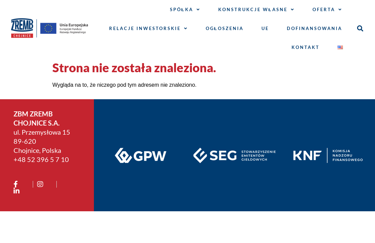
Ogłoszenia (225, 28)
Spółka (185, 9)
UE (265, 28)
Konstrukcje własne (256, 9)
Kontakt (306, 47)
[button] (360, 28)
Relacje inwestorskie (148, 28)
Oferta (327, 9)
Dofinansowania (314, 28)
